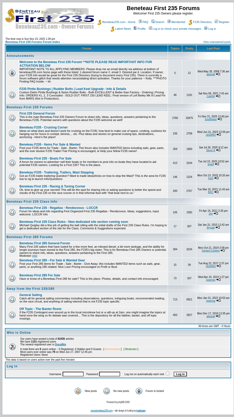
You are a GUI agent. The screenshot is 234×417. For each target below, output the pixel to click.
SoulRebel (211, 119)
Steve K (210, 150)
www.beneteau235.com (102, 410)
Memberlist (176, 22)
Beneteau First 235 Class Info (31, 201)
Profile (139, 28)
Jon (211, 213)
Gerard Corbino (211, 250)
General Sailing (30, 295)
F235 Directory (200, 22)
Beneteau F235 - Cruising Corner (43, 127)
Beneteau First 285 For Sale (39, 275)
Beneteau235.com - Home (116, 22)
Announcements (20, 56)
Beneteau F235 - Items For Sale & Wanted (50, 144)
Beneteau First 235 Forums (29, 107)
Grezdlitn (60, 344)
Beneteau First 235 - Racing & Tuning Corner (52, 186)
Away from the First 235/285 (30, 289)
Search (157, 22)
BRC (211, 192)
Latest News (121, 28)
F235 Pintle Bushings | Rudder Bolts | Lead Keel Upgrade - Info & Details (72, 89)
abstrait (211, 74)
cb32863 (211, 134)
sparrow (210, 279)
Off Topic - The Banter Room (40, 309)
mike (34, 255)
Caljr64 (211, 96)
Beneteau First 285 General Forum (44, 243)
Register (222, 22)
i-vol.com (140, 410)
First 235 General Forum (37, 113)
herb (210, 178)
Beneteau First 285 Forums (29, 237)
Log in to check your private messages (175, 28)
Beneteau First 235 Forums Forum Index (32, 41)
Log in (210, 28)
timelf (211, 164)
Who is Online (19, 333)
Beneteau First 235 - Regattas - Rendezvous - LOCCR (58, 208)
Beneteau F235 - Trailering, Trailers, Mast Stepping (56, 172)
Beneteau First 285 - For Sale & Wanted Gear (52, 260)
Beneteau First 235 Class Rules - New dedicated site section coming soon (73, 222)
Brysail (211, 227)
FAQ (143, 22)
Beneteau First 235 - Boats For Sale (45, 158)
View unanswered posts (216, 42)
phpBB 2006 (124, 402)
